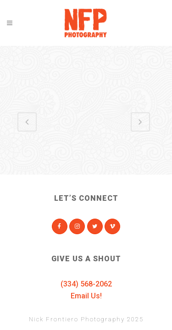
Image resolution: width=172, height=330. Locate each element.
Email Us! (86, 296)
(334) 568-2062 (86, 284)
